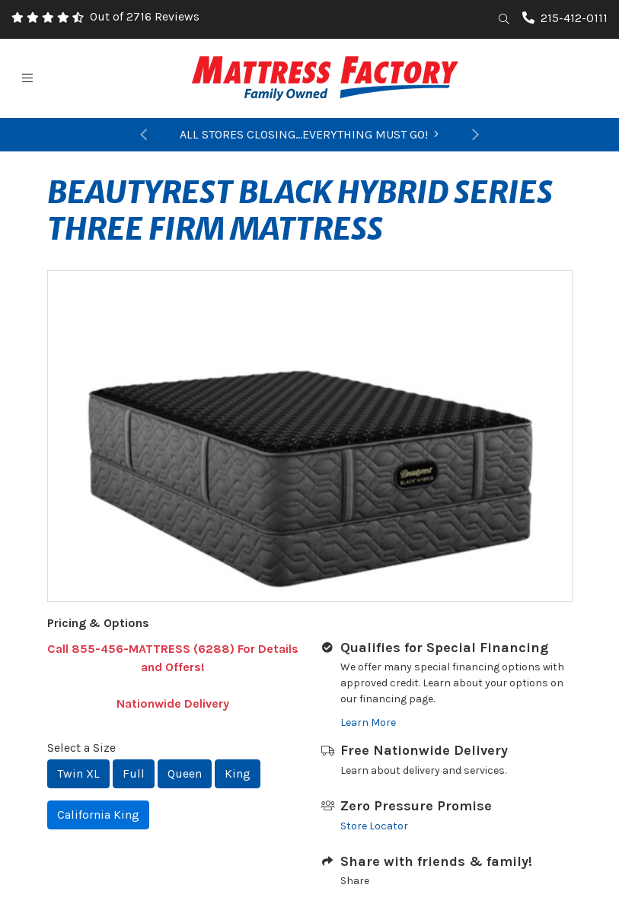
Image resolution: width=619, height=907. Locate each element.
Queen (185, 773)
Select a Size (81, 747)
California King (98, 814)
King (237, 773)
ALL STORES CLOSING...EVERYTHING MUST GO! (309, 134)
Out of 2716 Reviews (144, 16)
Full (134, 773)
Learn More (368, 722)
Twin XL (78, 773)
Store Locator (374, 825)
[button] (144, 135)
